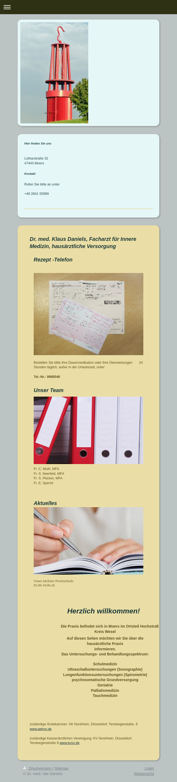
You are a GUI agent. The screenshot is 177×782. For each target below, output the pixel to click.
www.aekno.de (41, 729)
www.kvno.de (69, 743)
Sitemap (62, 768)
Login (149, 768)
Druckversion (37, 768)
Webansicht (144, 774)
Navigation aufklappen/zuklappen (88, 7)
